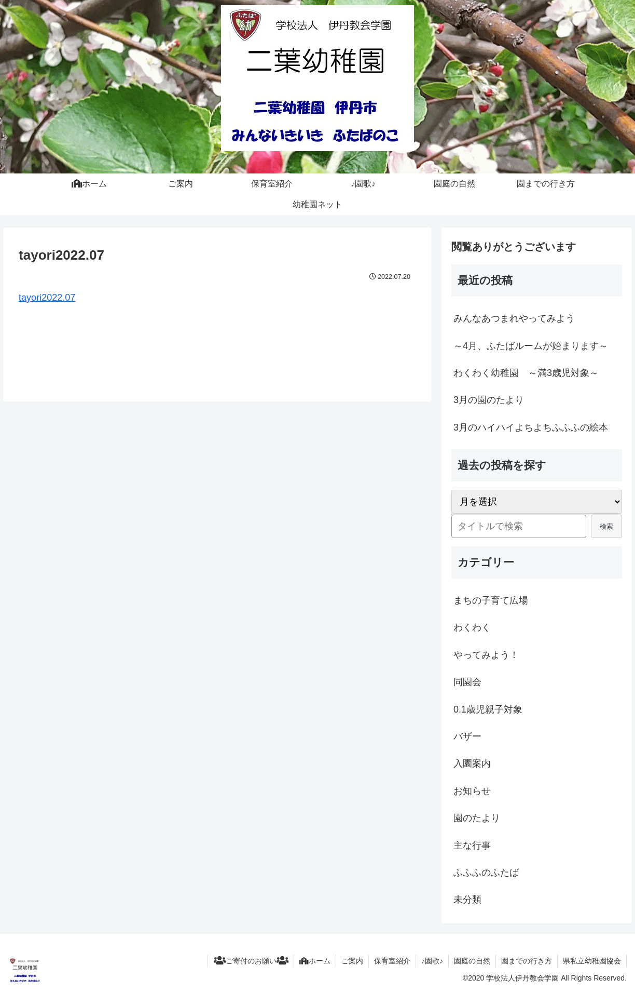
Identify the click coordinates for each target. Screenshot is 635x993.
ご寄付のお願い (250, 961)
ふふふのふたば (486, 872)
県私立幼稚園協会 (592, 961)
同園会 (467, 682)
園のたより (476, 818)
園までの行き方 (526, 961)
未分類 (467, 899)
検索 (606, 526)
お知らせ (472, 791)
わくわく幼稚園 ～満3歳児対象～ (526, 373)
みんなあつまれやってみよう (514, 318)
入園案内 (472, 763)
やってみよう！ (486, 655)
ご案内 (352, 961)
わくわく (472, 627)
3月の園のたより (488, 400)
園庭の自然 (472, 961)
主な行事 (472, 845)
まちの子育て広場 (490, 600)
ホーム (314, 961)
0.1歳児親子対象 (487, 709)
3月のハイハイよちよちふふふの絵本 (530, 427)
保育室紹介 (392, 961)
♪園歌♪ (432, 961)
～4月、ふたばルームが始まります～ (530, 346)
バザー (467, 736)
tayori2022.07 (47, 297)
